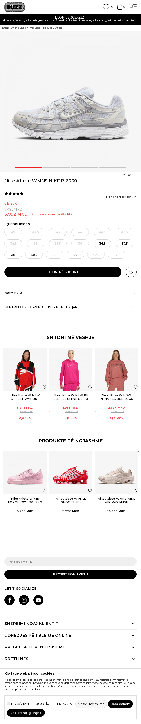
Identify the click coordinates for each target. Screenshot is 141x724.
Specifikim (68, 293)
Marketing (64, 703)
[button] (131, 272)
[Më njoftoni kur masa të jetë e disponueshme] (13, 232)
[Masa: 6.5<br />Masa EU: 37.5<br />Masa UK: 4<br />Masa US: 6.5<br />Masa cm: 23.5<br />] (124, 243)
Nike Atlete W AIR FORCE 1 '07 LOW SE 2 (25, 500)
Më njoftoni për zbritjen (121, 196)
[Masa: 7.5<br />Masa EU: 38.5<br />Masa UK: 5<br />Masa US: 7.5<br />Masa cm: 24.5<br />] (34, 255)
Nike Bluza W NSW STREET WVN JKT (25, 397)
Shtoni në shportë (63, 272)
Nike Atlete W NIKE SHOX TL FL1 (71, 500)
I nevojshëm (20, 703)
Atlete (58, 27)
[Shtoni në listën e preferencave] (44, 387)
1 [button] (28, 167)
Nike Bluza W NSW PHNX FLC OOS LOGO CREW (116, 398)
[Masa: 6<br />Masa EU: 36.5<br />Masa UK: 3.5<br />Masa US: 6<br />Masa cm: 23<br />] (102, 243)
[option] (70, 19)
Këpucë (47, 27)
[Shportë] (119, 9)
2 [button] (56, 167)
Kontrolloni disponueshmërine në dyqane (68, 307)
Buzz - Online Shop (14, 27)
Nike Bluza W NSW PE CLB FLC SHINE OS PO (70, 397)
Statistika (43, 703)
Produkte (34, 27)
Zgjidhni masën (17, 224)
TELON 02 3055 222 (70, 17)
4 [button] (113, 167)
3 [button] (84, 167)
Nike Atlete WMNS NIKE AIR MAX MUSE (116, 500)
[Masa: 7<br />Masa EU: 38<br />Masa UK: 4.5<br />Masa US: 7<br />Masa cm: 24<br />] (13, 255)
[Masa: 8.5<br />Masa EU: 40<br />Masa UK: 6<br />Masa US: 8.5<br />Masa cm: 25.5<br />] (75, 255)
